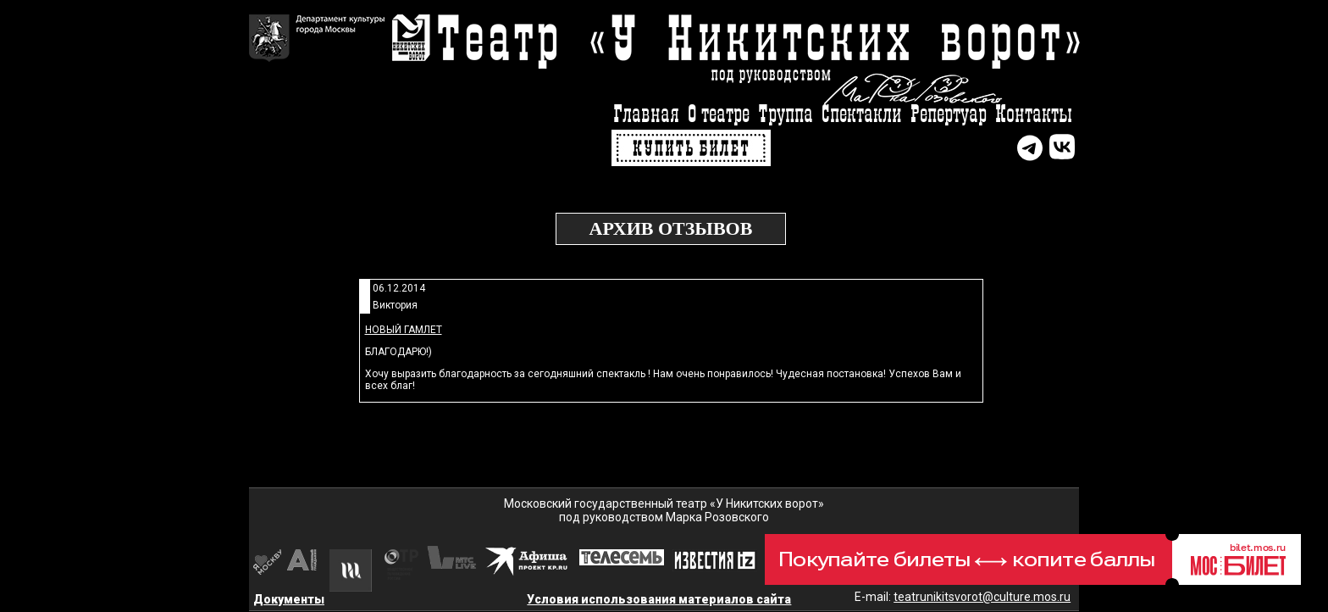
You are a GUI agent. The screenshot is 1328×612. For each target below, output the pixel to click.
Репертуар (948, 114)
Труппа (785, 114)
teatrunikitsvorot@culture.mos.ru (982, 597)
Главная (646, 114)
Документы (288, 599)
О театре (719, 114)
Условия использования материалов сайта (659, 599)
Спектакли (862, 114)
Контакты (1033, 114)
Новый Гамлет (403, 330)
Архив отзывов (671, 228)
